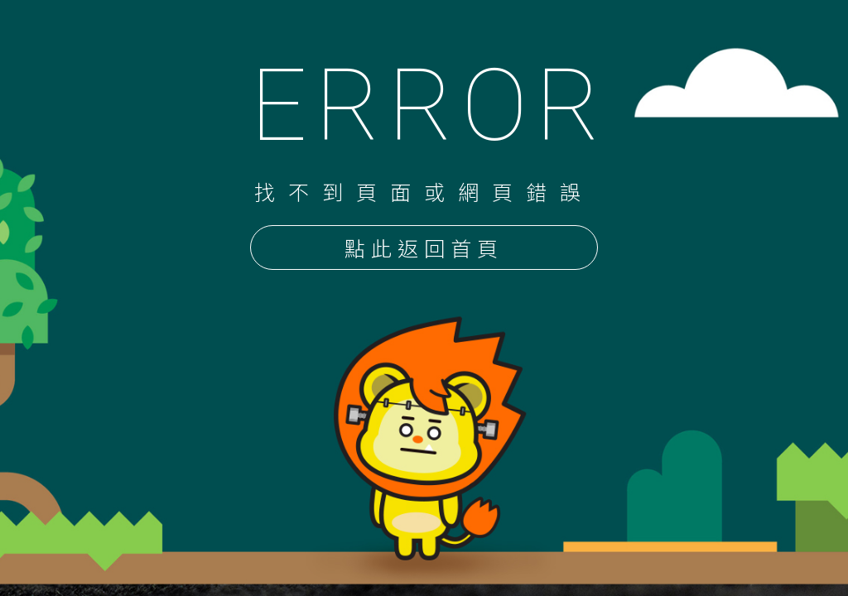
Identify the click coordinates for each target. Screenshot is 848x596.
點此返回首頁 (424, 249)
